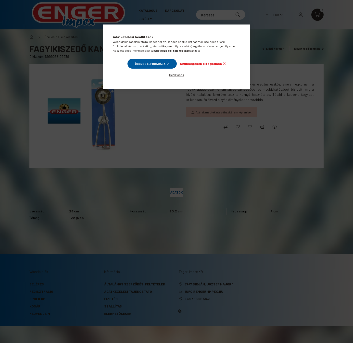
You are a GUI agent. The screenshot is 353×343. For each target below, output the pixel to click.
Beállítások (176, 74)
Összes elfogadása (150, 63)
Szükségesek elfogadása (201, 63)
